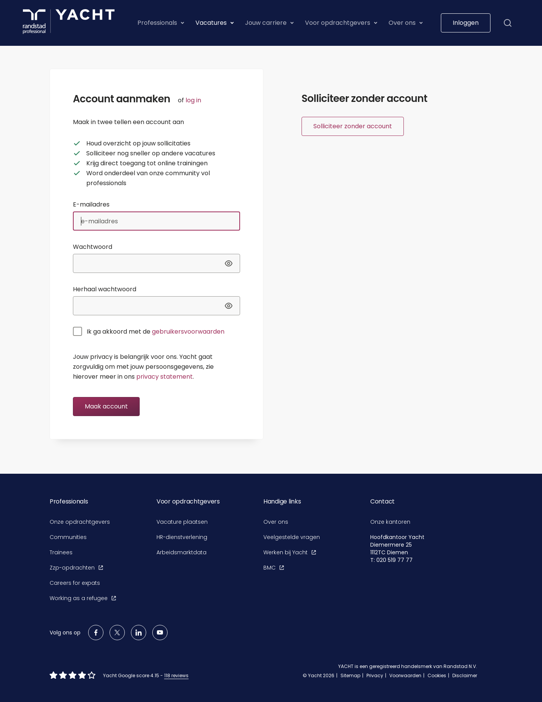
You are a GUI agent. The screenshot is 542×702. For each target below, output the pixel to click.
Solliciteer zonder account (352, 126)
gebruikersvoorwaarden (188, 331)
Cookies (436, 675)
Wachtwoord (92, 246)
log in (193, 100)
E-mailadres (91, 204)
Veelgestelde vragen (291, 537)
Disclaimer (464, 675)
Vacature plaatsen (182, 522)
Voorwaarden (405, 675)
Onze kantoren (390, 522)
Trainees (61, 552)
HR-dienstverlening (181, 537)
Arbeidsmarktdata (181, 552)
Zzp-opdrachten (76, 567)
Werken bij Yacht (289, 552)
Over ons (275, 522)
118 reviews (176, 675)
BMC (273, 567)
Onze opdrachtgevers (80, 522)
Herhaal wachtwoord (104, 289)
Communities (68, 537)
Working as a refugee (83, 598)
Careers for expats (75, 583)
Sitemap (350, 675)
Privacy (374, 675)
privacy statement (164, 376)
